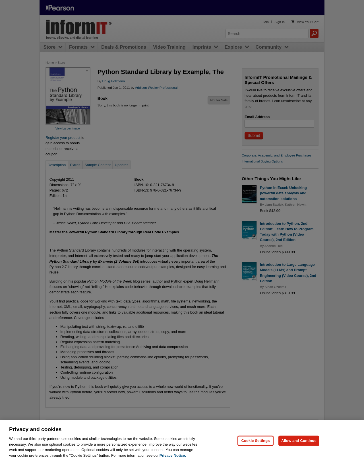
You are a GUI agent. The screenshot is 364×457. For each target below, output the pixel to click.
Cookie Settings (255, 443)
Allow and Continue (299, 443)
